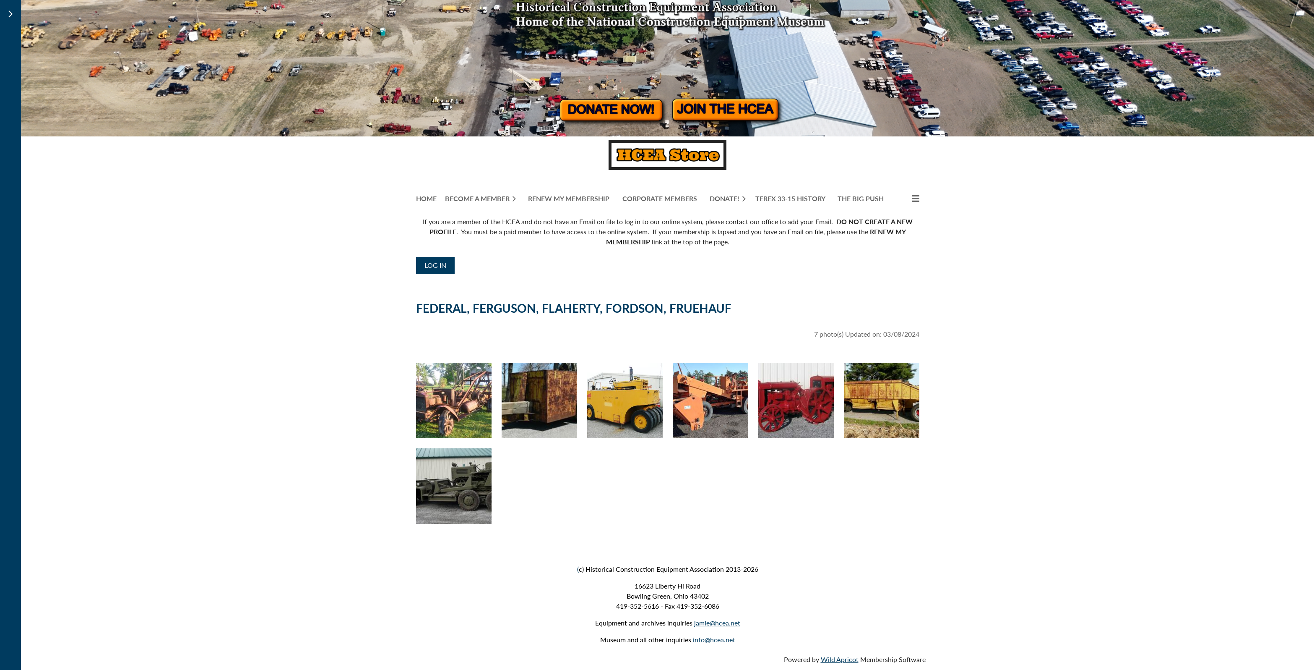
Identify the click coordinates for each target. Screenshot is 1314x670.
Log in (435, 265)
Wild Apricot (840, 659)
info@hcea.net (714, 640)
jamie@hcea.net (717, 623)
